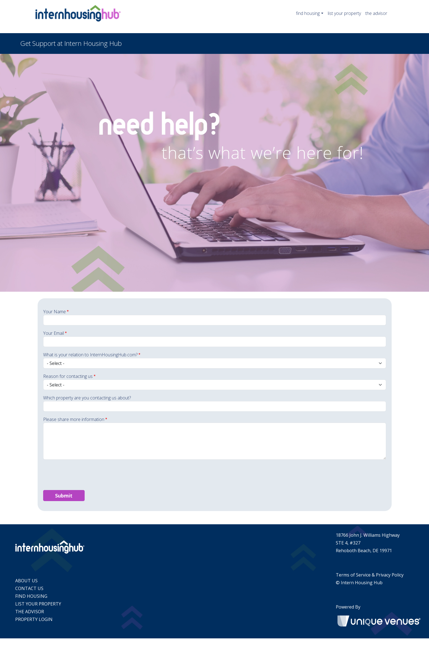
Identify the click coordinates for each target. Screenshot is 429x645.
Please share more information (73, 419)
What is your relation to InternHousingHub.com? (90, 355)
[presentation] (85, 475)
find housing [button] (308, 13)
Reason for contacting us (68, 376)
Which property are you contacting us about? (87, 398)
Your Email (53, 333)
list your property (344, 13)
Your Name (54, 312)
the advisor (376, 13)
